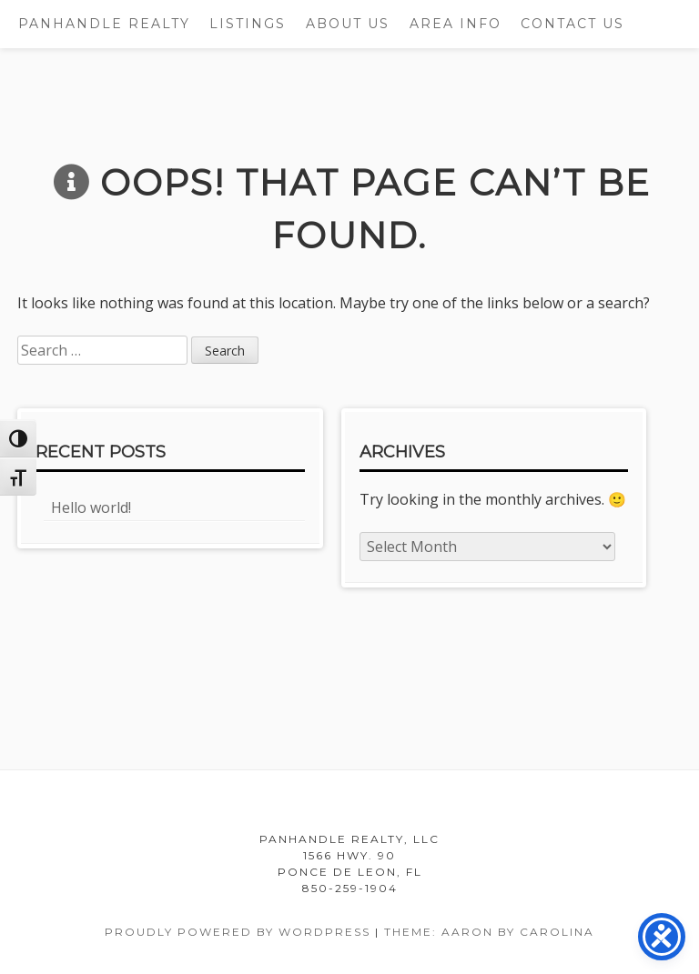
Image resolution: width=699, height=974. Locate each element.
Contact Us (572, 23)
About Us (348, 23)
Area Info (455, 23)
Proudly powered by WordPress (237, 932)
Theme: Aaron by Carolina (489, 932)
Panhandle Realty (104, 23)
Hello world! (91, 507)
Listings (247, 23)
